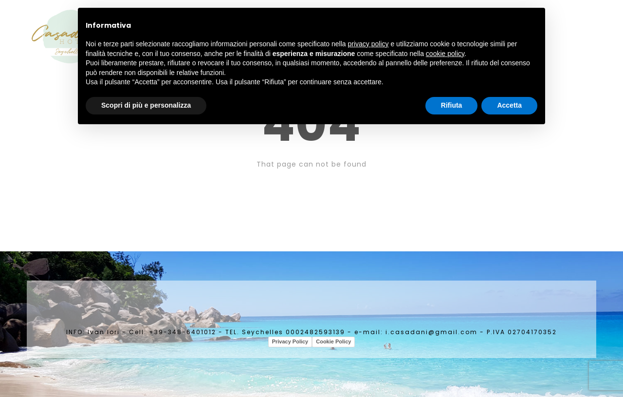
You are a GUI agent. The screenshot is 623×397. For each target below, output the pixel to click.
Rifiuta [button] (451, 105)
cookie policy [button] (445, 53)
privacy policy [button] (368, 44)
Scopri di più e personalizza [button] (146, 105)
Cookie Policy (333, 341)
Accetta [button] (509, 105)
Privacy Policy (290, 341)
